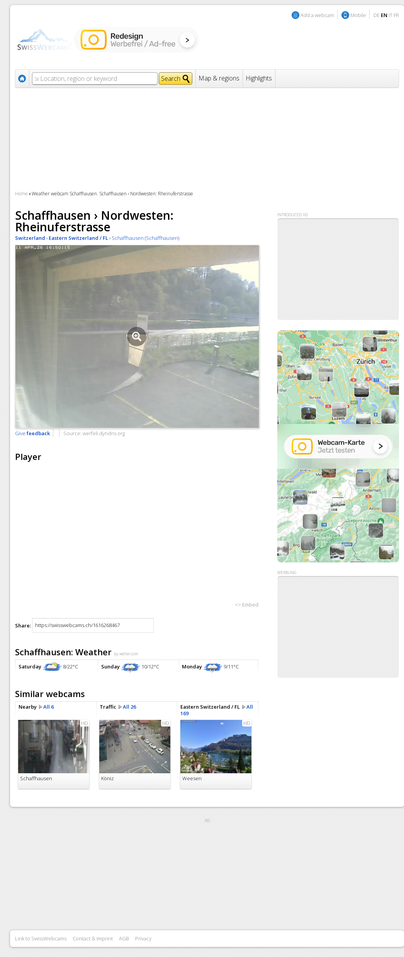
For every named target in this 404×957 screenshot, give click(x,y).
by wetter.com (126, 653)
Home (21, 193)
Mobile (358, 15)
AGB (124, 938)
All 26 (129, 706)
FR (396, 15)
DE (376, 15)
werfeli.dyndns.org (104, 433)
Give (32, 433)
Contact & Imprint (93, 938)
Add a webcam (317, 15)
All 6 (48, 706)
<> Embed (246, 604)
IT (390, 15)
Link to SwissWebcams (40, 938)
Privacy (143, 938)
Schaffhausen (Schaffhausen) (145, 237)
